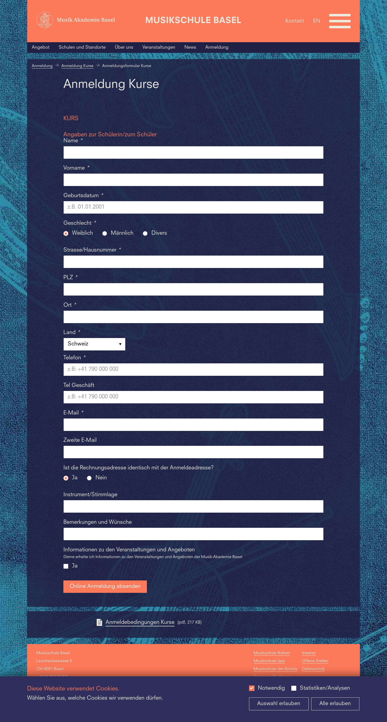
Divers (159, 233)
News (190, 47)
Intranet (309, 653)
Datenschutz (313, 669)
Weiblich (82, 233)
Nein (101, 478)
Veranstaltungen (158, 47)
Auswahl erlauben (278, 703)
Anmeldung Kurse (77, 66)
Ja (75, 478)
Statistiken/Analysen (325, 688)
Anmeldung (216, 47)
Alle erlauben (335, 703)
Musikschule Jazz (269, 661)
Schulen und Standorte (82, 47)
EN (316, 21)
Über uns (124, 47)
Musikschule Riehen (272, 653)
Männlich (122, 233)
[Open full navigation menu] (340, 21)
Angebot (40, 47)
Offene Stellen (315, 661)
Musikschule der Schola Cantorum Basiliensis (275, 673)
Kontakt (294, 21)
